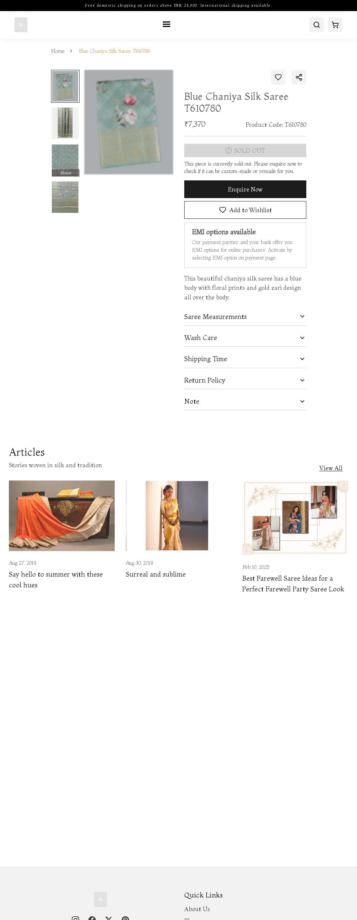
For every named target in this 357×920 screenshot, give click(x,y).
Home (58, 51)
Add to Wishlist (245, 209)
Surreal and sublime (156, 574)
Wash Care (200, 338)
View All (331, 468)
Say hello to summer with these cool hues (56, 579)
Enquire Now (245, 189)
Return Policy (204, 380)
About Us (197, 909)
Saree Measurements (215, 316)
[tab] (245, 316)
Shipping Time (205, 359)
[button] (245, 316)
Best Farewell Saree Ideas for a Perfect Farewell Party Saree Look (293, 583)
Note (191, 401)
